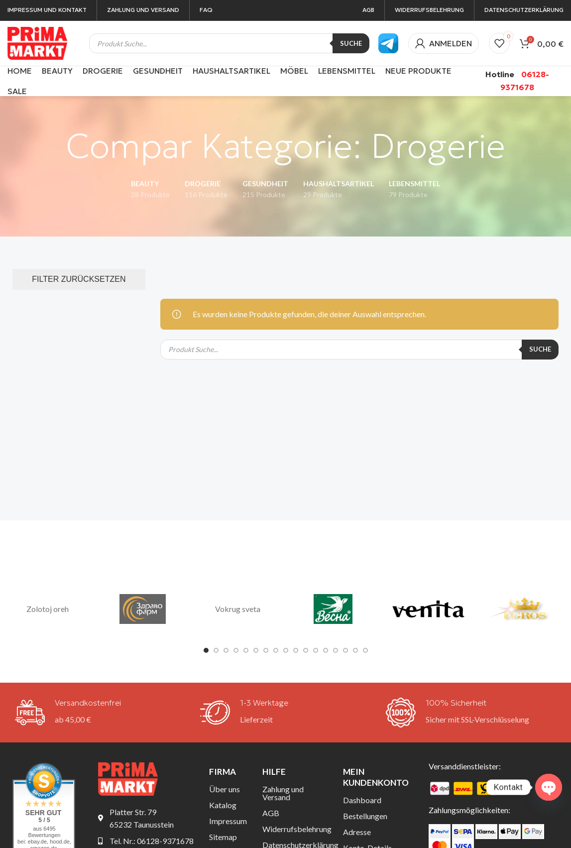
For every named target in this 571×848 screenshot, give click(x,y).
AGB (270, 813)
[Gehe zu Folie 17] (365, 650)
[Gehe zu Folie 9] (285, 650)
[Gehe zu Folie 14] (335, 650)
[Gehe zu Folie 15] (345, 650)
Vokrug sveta (237, 608)
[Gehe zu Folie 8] (275, 650)
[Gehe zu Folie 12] (315, 650)
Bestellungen (365, 816)
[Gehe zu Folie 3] (226, 650)
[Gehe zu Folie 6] (255, 650)
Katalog (222, 805)
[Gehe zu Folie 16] (355, 650)
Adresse (357, 832)
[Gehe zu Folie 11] (305, 650)
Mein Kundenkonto (376, 777)
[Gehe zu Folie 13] (325, 650)
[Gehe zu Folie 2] (216, 650)
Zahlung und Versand (283, 793)
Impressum (228, 821)
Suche (351, 43)
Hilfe (274, 771)
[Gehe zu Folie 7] (265, 650)
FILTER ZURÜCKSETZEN (78, 279)
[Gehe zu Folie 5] (245, 650)
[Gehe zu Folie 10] (295, 650)
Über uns (224, 789)
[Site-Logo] (37, 42)
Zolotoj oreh (47, 608)
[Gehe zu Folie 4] (235, 650)
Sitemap (223, 837)
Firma (222, 771)
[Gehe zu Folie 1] (206, 650)
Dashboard (362, 800)
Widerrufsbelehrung (295, 829)
